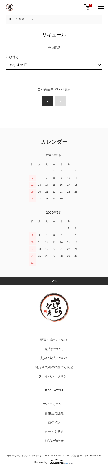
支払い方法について (54, 358)
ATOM (58, 390)
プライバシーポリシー (54, 376)
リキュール (26, 19)
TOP (11, 19)
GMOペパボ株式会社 (67, 455)
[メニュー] (101, 7)
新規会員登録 (54, 413)
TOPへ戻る (54, 281)
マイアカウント (54, 404)
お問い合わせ (54, 440)
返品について (54, 349)
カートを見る (54, 432)
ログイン (54, 422)
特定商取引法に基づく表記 (54, 367)
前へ (47, 101)
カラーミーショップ (17, 455)
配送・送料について (54, 340)
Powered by (54, 461)
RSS (48, 390)
